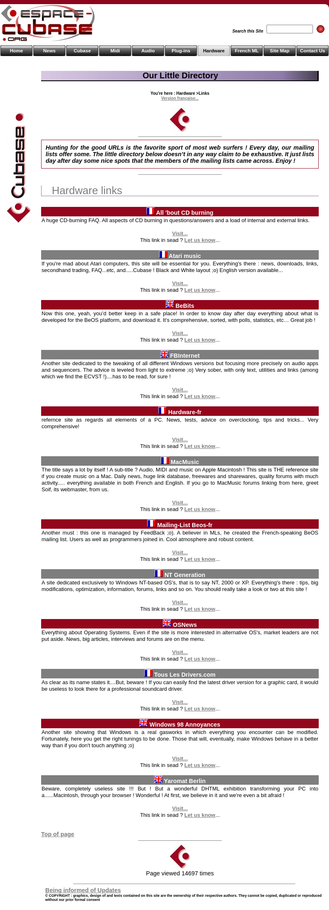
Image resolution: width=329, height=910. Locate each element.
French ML (247, 50)
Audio (148, 50)
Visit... (180, 233)
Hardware (214, 50)
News (49, 50)
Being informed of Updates (83, 890)
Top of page (57, 834)
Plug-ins (180, 50)
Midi (115, 50)
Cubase (82, 50)
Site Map (279, 50)
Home (16, 50)
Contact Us (312, 50)
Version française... (180, 98)
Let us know (199, 240)
